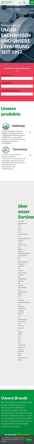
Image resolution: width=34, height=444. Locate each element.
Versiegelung (6, 83)
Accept (28, 439)
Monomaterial (6, 75)
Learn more (10, 441)
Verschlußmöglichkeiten (10, 91)
